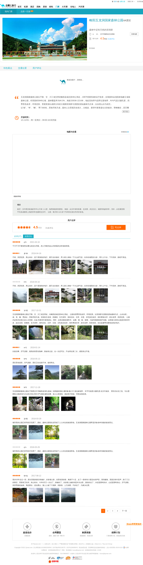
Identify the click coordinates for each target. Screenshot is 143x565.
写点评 (116, 227)
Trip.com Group (107, 544)
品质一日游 (25, 11)
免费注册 (122, 1)
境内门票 (8, 11)
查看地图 (134, 34)
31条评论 (111, 39)
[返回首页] (8, 5)
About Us (98, 544)
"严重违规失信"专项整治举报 (68, 544)
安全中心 (82, 544)
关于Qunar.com (36, 544)
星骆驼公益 (89, 544)
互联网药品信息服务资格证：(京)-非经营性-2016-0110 (105, 547)
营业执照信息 (83, 547)
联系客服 (140, 1)
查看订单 (131, 1)
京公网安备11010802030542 (42, 547)
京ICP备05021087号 (58, 547)
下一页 (124, 511)
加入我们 (55, 544)
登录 (115, 1)
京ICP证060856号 (72, 547)
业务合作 (47, 544)
